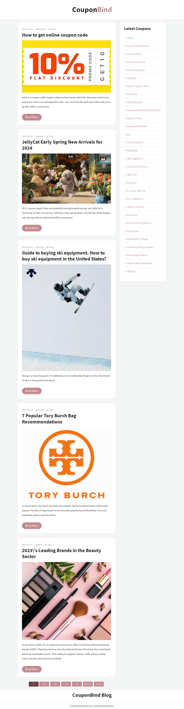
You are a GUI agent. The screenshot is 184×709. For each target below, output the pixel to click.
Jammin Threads (135, 206)
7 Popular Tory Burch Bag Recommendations (49, 418)
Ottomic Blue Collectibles (139, 263)
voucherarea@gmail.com (103, 705)
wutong (39, 136)
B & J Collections (135, 198)
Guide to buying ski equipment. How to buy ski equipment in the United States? (64, 256)
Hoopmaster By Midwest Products (144, 110)
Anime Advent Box (136, 70)
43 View (50, 136)
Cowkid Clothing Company (140, 247)
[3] (55, 684)
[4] (66, 684)
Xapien (130, 37)
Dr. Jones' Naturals (136, 190)
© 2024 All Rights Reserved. (81, 705)
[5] (77, 684)
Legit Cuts (132, 174)
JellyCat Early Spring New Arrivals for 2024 (62, 145)
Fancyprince (133, 231)
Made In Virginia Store (138, 86)
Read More (31, 117)
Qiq (128, 134)
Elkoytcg (131, 271)
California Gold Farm (137, 166)
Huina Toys (132, 214)
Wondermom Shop (136, 61)
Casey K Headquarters (138, 45)
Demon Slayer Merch (137, 255)
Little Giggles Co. (135, 158)
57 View (48, 544)
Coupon (92, 9)
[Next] (88, 684)
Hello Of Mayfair (135, 102)
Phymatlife (132, 150)
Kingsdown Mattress (137, 126)
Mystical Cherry (134, 118)
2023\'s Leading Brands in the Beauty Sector (61, 553)
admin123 (40, 29)
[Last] (99, 684)
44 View (50, 247)
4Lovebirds (132, 94)
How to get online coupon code (55, 35)
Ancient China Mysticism (139, 222)
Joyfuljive (131, 78)
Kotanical (131, 182)
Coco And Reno (134, 53)
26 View (50, 410)
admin (39, 544)
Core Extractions (135, 142)
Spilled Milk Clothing (137, 239)
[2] (44, 684)
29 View (52, 29)
